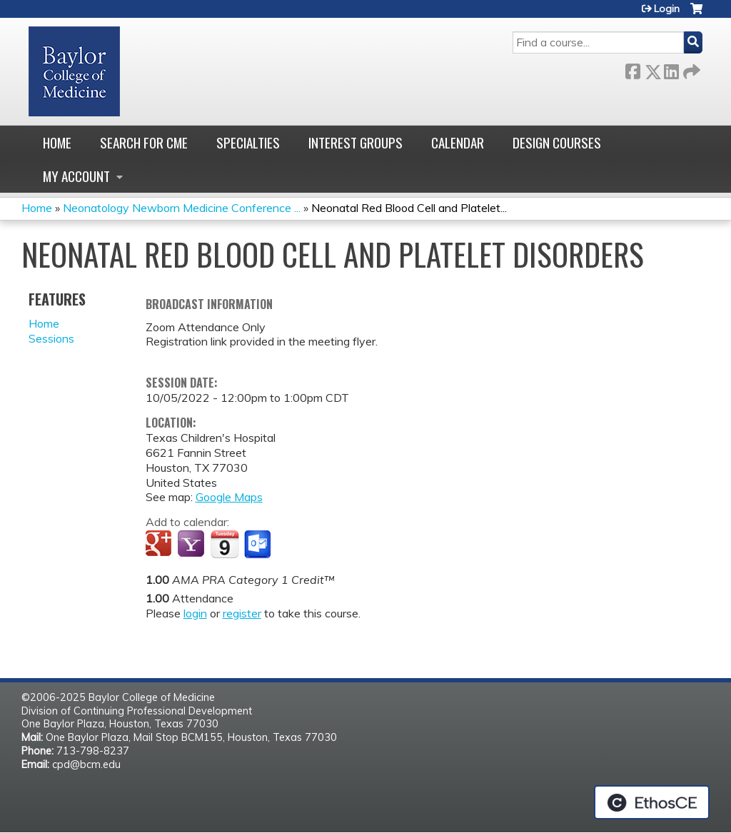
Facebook (632, 69)
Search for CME (144, 142)
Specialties (248, 142)
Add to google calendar (160, 544)
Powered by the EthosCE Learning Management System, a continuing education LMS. (652, 802)
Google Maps (229, 497)
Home (57, 142)
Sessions (51, 338)
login (195, 613)
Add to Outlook (258, 544)
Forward (690, 69)
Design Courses (557, 142)
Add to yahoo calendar (192, 544)
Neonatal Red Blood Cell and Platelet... (409, 208)
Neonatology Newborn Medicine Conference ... (182, 208)
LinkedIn (671, 69)
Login (667, 9)
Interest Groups (355, 142)
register (242, 613)
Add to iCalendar (224, 544)
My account (76, 176)
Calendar (457, 142)
